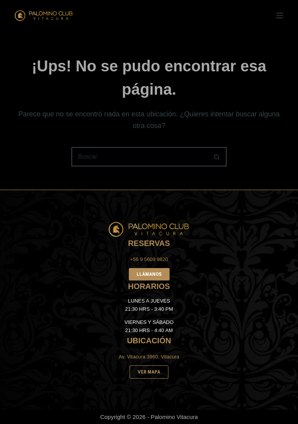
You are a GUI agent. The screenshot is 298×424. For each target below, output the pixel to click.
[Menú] (279, 15)
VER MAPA (149, 372)
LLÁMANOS (149, 274)
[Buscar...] (139, 156)
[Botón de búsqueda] (217, 156)
